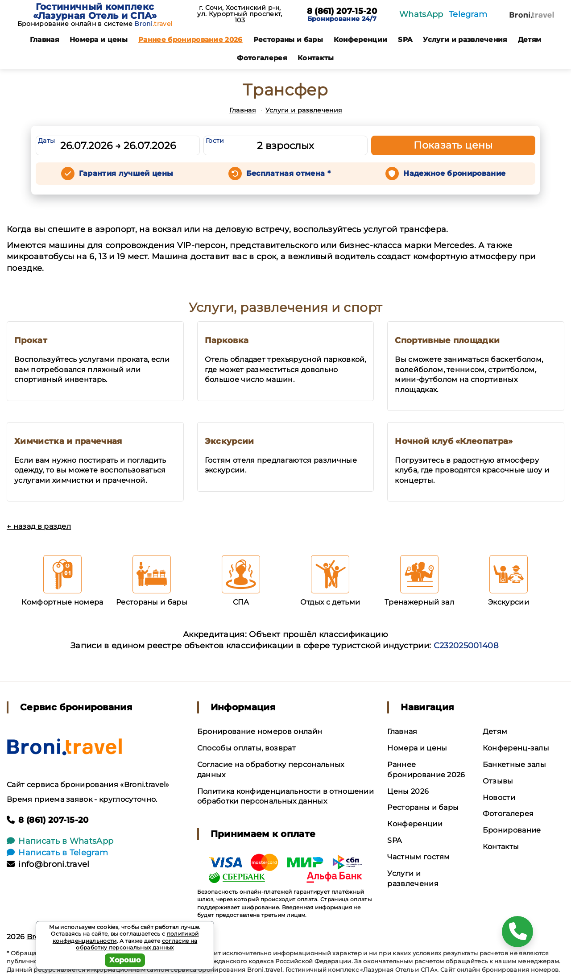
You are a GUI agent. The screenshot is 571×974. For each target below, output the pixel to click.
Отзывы (498, 781)
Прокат (30, 340)
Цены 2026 (408, 791)
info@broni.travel (48, 864)
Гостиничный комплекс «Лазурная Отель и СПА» (95, 11)
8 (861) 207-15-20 (342, 11)
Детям (530, 39)
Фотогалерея (262, 58)
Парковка (227, 340)
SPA (405, 39)
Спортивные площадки (447, 340)
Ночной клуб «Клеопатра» (454, 441)
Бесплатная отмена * (288, 173)
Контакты (316, 58)
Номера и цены (99, 39)
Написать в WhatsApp (60, 841)
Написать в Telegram (57, 853)
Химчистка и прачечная (68, 441)
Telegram (468, 14)
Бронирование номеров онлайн (260, 731)
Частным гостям (418, 857)
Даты (46, 141)
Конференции (361, 39)
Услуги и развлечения (465, 39)
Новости (499, 797)
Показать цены (453, 145)
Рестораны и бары (288, 39)
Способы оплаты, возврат (246, 748)
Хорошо (125, 960)
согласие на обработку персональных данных (136, 944)
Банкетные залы (514, 764)
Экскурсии (229, 441)
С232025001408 (466, 646)
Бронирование (512, 830)
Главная (44, 39)
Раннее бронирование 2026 (190, 39)
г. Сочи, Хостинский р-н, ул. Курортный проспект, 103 (239, 13)
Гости (215, 141)
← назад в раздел (39, 526)
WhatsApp (421, 14)
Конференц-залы (516, 748)
